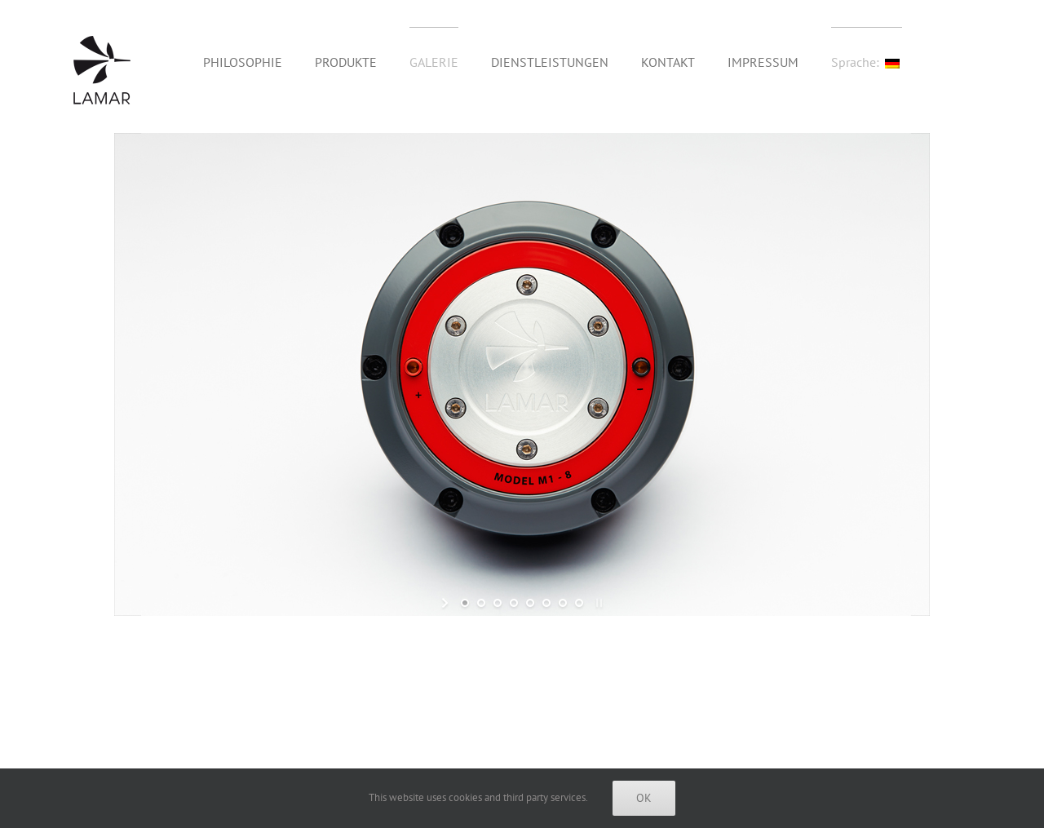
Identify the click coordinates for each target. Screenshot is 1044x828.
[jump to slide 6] (546, 603)
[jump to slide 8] (579, 603)
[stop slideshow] (597, 603)
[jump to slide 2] (481, 603)
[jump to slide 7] (563, 603)
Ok (644, 797)
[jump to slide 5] (530, 603)
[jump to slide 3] (497, 603)
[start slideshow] (446, 603)
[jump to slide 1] (465, 603)
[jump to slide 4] (514, 603)
